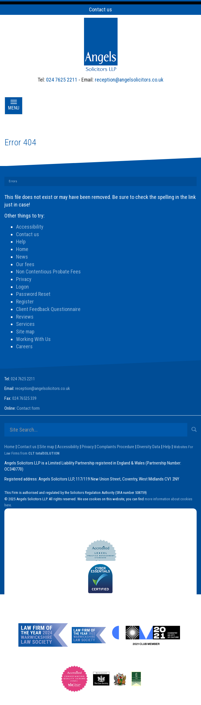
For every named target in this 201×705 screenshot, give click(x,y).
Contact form (28, 408)
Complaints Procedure (115, 446)
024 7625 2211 (61, 80)
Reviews (25, 317)
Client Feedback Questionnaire (48, 309)
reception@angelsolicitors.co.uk (129, 80)
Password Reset (33, 294)
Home (22, 249)
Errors (13, 181)
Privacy (24, 279)
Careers (24, 346)
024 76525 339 (24, 398)
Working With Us (33, 339)
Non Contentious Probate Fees (48, 271)
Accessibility (29, 227)
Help (21, 241)
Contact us (100, 9)
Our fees (25, 264)
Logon (22, 287)
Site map (25, 331)
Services (25, 324)
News (22, 257)
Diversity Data (148, 446)
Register (25, 301)
